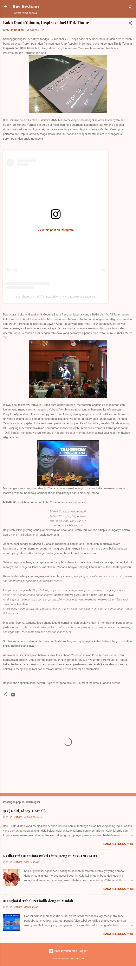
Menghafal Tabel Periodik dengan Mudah (38, 901)
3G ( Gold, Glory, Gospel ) (24, 811)
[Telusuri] (130, 8)
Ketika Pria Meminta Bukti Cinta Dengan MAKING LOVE (50, 856)
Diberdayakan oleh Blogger (68, 951)
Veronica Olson (77, 958)
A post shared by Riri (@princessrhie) (36, 296)
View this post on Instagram (56, 230)
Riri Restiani (25, 6)
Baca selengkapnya (118, 844)
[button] (130, 24)
